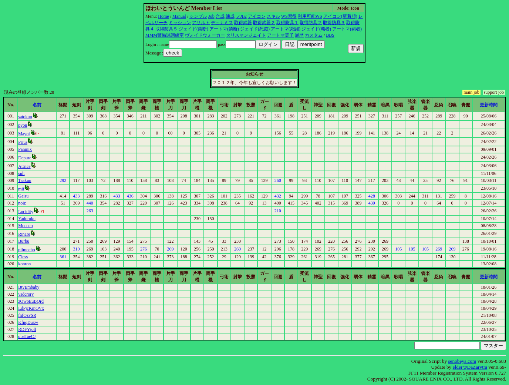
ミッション (180, 22)
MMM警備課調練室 (164, 35)
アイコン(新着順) (340, 16)
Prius (22, 142)
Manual (179, 16)
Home (163, 16)
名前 (37, 104)
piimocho (26, 249)
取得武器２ (264, 22)
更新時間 (489, 104)
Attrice (24, 166)
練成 (230, 16)
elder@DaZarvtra (470, 367)
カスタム (314, 35)
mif (21, 189)
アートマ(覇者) (347, 28)
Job (211, 16)
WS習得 (289, 16)
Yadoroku (27, 218)
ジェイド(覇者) (316, 28)
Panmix (25, 149)
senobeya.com (462, 361)
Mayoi (24, 133)
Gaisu (23, 196)
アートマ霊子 (280, 35)
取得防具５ (166, 28)
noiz (22, 203)
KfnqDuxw (28, 322)
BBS (330, 35)
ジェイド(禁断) (193, 28)
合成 (220, 16)
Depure (24, 157)
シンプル (198, 16)
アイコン (257, 16)
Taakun (24, 180)
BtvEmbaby (28, 287)
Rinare (24, 234)
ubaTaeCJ (27, 336)
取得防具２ (311, 22)
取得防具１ (287, 22)
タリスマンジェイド (246, 35)
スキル (273, 16)
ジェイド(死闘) (255, 28)
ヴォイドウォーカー (205, 35)
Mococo (25, 225)
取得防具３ (334, 22)
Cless (23, 256)
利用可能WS (310, 16)
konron (24, 263)
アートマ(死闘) (285, 28)
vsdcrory (26, 294)
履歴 (299, 35)
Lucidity (25, 211)
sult (21, 173)
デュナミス (222, 22)
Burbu (23, 241)
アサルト (201, 22)
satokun (25, 116)
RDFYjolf (27, 329)
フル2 (241, 16)
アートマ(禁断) (224, 28)
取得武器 (243, 22)
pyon (22, 125)
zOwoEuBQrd (31, 301)
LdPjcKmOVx (31, 308)
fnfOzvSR (27, 315)
